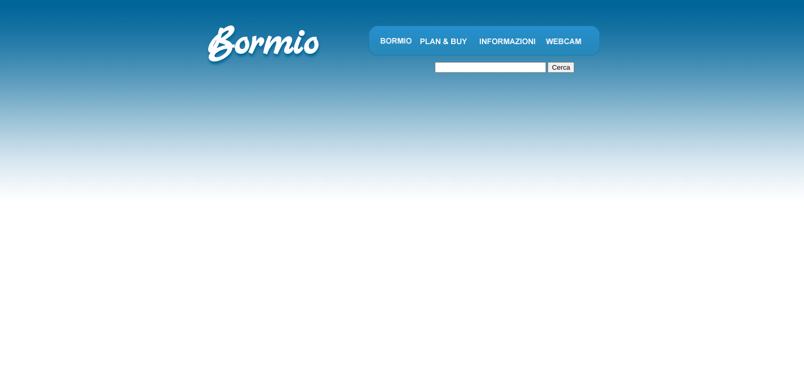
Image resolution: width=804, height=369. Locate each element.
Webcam (563, 41)
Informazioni (507, 41)
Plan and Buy (444, 41)
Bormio (395, 41)
